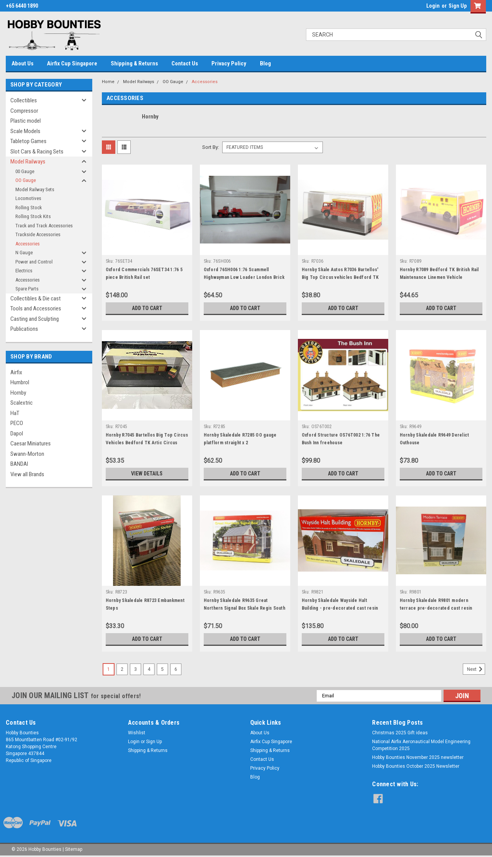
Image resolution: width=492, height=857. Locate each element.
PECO (16, 423)
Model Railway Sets (34, 189)
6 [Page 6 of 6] (176, 669)
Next (476, 669)
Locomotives (28, 198)
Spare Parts (26, 289)
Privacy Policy (228, 63)
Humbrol (19, 382)
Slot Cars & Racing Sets (36, 151)
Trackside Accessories (37, 234)
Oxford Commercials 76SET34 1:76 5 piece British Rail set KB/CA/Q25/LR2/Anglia (144, 277)
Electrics (23, 270)
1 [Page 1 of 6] (108, 669)
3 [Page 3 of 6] (135, 669)
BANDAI (19, 463)
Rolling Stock (28, 207)
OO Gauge (25, 180)
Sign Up (458, 6)
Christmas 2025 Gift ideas (400, 732)
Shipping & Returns (134, 63)
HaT (14, 413)
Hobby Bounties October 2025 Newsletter (415, 766)
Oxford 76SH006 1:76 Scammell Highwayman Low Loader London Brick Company (244, 277)
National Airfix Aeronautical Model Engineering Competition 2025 (421, 745)
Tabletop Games (28, 141)
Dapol (16, 433)
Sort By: (210, 147)
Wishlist (136, 732)
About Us (22, 63)
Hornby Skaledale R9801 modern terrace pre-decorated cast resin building (436, 608)
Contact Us (184, 63)
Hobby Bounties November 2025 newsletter (418, 757)
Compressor (24, 110)
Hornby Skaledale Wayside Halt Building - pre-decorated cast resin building (340, 608)
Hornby (18, 392)
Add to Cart (147, 308)
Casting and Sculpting (34, 318)
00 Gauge (24, 171)
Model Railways (27, 161)
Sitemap (73, 849)
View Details (147, 473)
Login (433, 6)
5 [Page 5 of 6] (162, 669)
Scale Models (25, 131)
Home (108, 81)
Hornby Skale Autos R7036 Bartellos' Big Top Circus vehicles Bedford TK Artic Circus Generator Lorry (340, 277)
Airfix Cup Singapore (72, 63)
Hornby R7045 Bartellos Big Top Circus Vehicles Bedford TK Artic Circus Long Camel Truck (147, 442)
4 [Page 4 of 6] (149, 669)
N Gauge (24, 252)
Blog (265, 63)
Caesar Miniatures (30, 443)
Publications (24, 328)
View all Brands (27, 474)
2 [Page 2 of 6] (122, 669)
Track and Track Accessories (44, 225)
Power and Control (34, 262)
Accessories (27, 244)
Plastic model (25, 120)
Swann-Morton (27, 453)
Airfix (16, 372)
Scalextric (21, 402)
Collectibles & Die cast (35, 298)
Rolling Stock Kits (33, 216)
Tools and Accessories (35, 308)
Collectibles (23, 100)
